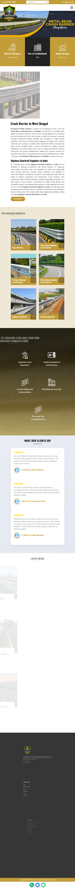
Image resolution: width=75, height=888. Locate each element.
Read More (18, 199)
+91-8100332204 (8, 2)
